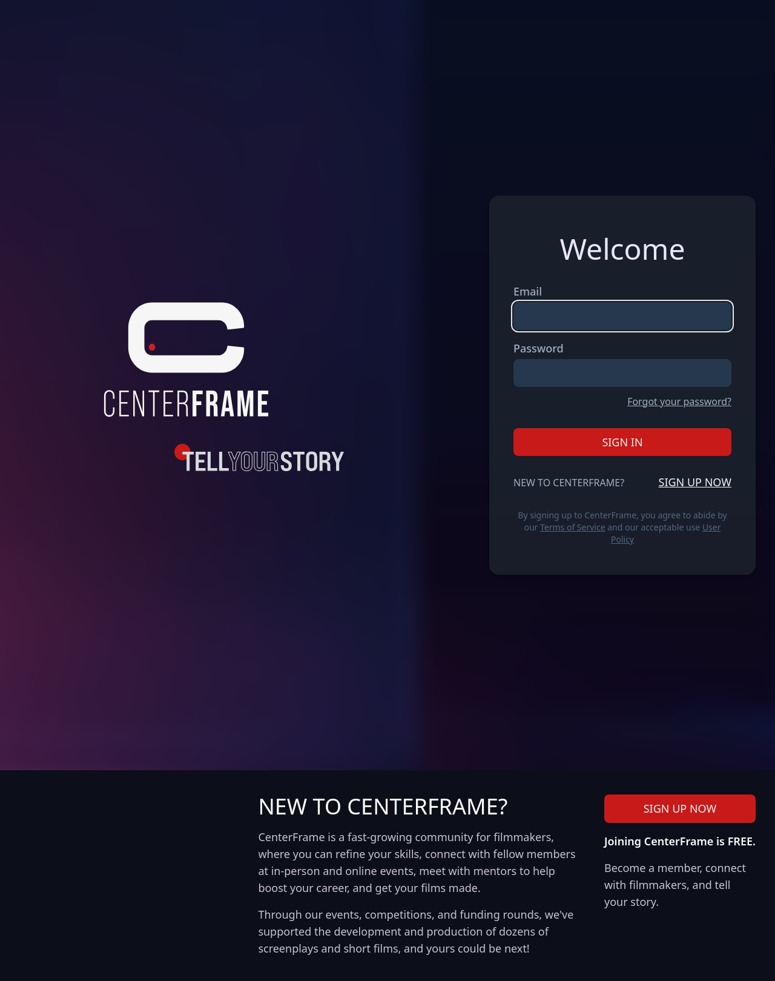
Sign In (622, 442)
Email (527, 291)
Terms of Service (572, 527)
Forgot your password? (679, 401)
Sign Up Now (695, 482)
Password (538, 348)
